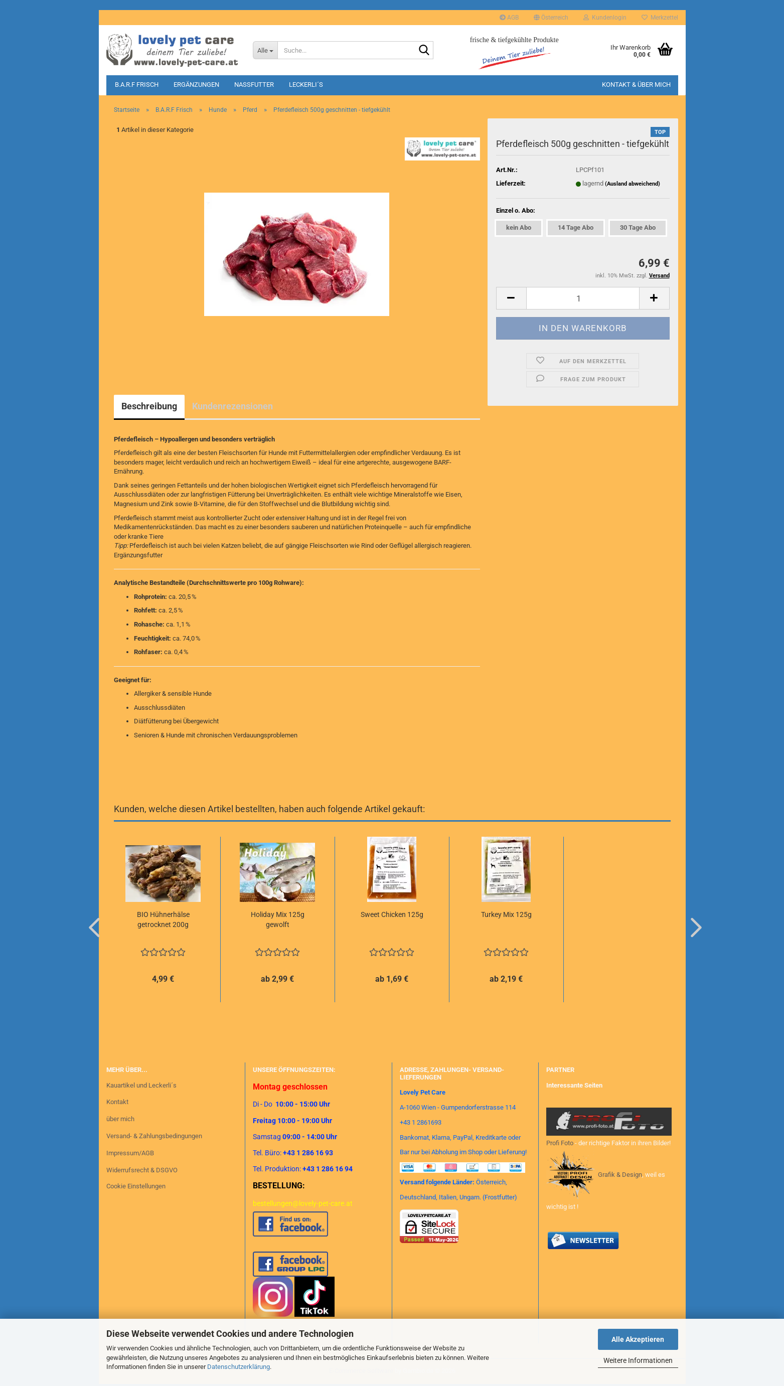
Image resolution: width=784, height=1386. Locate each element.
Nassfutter (254, 84)
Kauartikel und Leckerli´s (141, 1085)
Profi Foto (559, 1143)
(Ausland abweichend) (632, 184)
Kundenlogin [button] (604, 17)
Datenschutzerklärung (238, 1366)
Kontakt (117, 1102)
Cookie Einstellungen (136, 1186)
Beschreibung (149, 406)
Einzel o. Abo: (515, 210)
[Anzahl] (583, 298)
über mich (120, 1119)
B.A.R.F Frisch (137, 84)
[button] (551, 17)
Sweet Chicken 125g (392, 914)
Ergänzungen (196, 84)
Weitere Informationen (638, 1360)
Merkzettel (660, 17)
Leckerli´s (306, 84)
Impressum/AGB (130, 1153)
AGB (509, 17)
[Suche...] (265, 50)
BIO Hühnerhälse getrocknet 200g (163, 919)
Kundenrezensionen (232, 406)
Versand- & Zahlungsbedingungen (154, 1136)
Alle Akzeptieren (637, 1339)
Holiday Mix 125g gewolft (277, 919)
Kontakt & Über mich (636, 84)
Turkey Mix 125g (506, 914)
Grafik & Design (620, 1174)
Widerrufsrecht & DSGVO (142, 1170)
